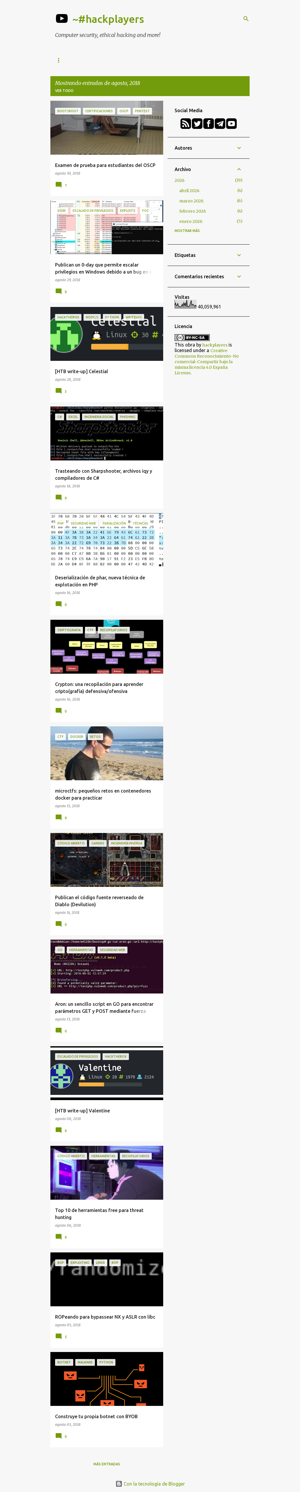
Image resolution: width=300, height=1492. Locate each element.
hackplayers (214, 345)
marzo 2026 (191, 201)
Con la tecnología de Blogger (150, 1483)
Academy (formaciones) (170, 60)
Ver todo (64, 91)
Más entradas (106, 1464)
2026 (180, 180)
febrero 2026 (192, 211)
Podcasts (217, 60)
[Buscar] (246, 19)
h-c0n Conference (115, 60)
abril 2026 (189, 190)
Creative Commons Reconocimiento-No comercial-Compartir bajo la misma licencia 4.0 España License (207, 361)
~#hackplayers (108, 19)
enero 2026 (190, 221)
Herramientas (69, 60)
